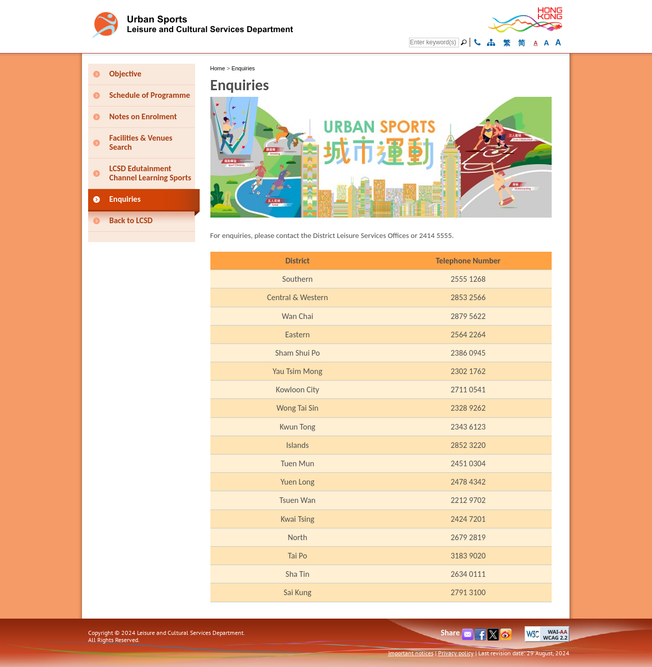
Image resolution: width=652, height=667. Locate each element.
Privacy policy (456, 653)
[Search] (434, 42)
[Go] (465, 42)
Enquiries (243, 68)
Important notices (410, 653)
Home (217, 68)
